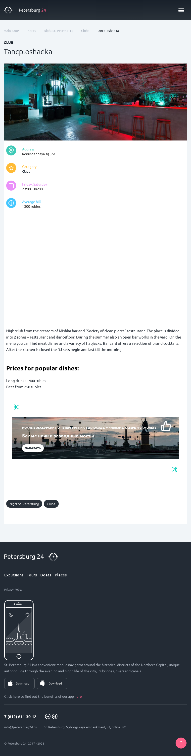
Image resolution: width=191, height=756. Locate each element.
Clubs (26, 171)
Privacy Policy (13, 589)
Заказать (33, 448)
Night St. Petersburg (24, 503)
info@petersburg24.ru (20, 727)
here (78, 696)
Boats (45, 574)
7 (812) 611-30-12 (20, 716)
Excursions (13, 574)
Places (61, 574)
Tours (32, 574)
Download (22, 683)
